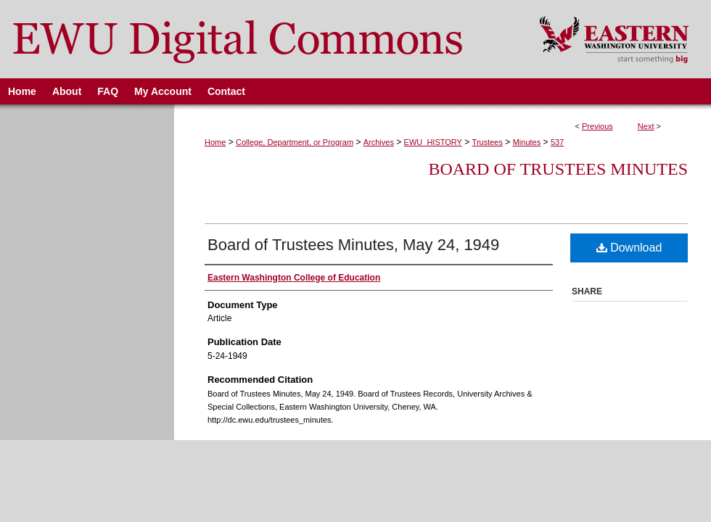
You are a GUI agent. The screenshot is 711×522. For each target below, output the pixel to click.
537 (557, 142)
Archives (378, 142)
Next (646, 126)
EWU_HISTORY (433, 142)
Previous (597, 126)
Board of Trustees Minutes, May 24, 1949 (353, 245)
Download (629, 247)
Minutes (527, 142)
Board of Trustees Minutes (558, 169)
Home (215, 142)
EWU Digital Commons (260, 39)
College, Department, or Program (294, 142)
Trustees (487, 142)
